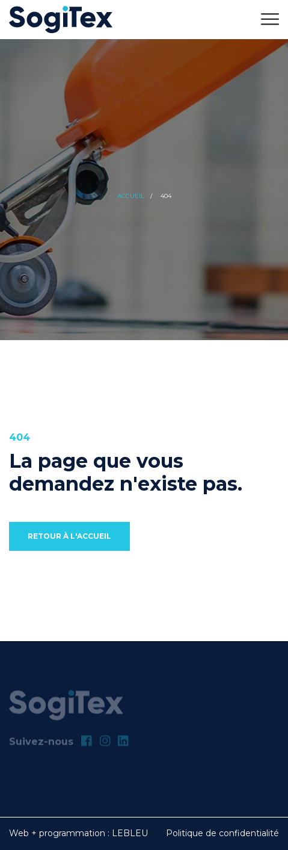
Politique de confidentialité (222, 833)
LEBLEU (130, 833)
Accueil (130, 196)
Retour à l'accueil (69, 536)
